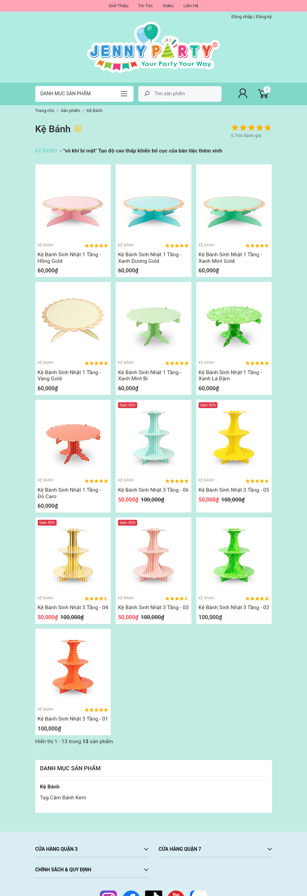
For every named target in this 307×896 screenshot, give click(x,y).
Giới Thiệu (119, 5)
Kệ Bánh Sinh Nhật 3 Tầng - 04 (73, 607)
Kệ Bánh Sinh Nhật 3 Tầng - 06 (153, 490)
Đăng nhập (241, 16)
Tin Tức (145, 5)
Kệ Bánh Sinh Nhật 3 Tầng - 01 (73, 719)
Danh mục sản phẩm (65, 93)
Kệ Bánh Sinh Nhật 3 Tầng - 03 (153, 607)
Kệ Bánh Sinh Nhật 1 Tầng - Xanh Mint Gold (230, 257)
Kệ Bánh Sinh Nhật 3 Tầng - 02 (234, 607)
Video (168, 5)
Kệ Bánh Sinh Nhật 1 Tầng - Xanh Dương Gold (149, 257)
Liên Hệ (191, 5)
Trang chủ (45, 110)
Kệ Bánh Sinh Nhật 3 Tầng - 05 (234, 490)
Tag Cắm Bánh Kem (63, 798)
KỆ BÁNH (47, 151)
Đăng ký (264, 16)
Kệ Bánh (50, 787)
